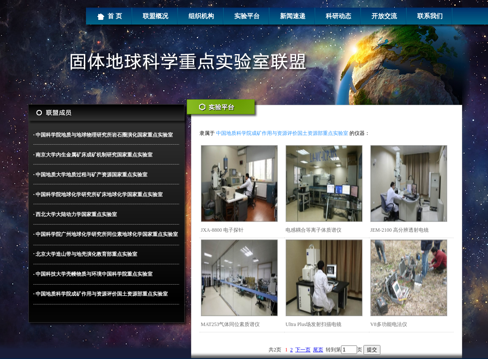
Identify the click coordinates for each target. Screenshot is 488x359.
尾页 (318, 350)
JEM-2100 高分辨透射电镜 (399, 230)
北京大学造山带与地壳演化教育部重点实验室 (86, 254)
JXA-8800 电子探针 (222, 230)
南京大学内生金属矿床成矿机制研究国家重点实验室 (94, 155)
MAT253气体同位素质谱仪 (230, 324)
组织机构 (201, 16)
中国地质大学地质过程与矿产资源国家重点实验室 (91, 175)
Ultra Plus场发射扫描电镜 (313, 324)
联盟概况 (155, 16)
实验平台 (247, 16)
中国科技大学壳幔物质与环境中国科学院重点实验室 (94, 274)
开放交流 (384, 16)
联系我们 (430, 16)
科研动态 (338, 16)
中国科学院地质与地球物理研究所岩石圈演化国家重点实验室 (104, 135)
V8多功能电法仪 (388, 324)
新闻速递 (292, 16)
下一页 (303, 350)
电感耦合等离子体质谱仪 (313, 230)
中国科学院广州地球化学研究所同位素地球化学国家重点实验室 (107, 234)
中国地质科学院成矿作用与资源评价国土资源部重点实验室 (102, 294)
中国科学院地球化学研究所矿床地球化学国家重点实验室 (99, 194)
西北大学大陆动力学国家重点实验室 (76, 214)
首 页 (109, 16)
